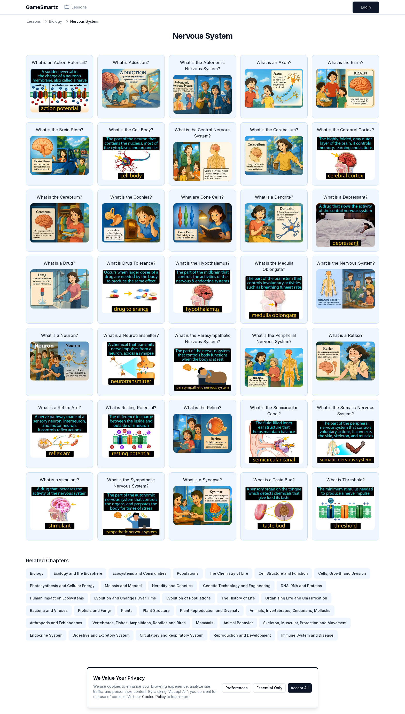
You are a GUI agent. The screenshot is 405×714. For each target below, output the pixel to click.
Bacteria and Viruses (49, 610)
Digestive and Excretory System (101, 635)
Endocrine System (46, 635)
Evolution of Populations (188, 598)
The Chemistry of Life (228, 573)
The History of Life (238, 598)
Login (366, 7)
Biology (55, 21)
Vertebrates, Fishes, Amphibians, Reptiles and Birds (139, 623)
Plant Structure (156, 610)
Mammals (204, 623)
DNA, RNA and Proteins (301, 585)
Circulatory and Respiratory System (171, 635)
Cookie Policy (154, 696)
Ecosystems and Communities (140, 573)
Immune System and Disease (307, 635)
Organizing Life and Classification (296, 598)
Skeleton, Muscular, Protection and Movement (305, 623)
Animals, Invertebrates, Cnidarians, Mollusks (290, 610)
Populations (188, 573)
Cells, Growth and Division (342, 573)
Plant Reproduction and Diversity (209, 610)
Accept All (300, 688)
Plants (127, 610)
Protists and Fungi (94, 610)
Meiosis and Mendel (123, 585)
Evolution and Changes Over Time (125, 598)
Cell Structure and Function (283, 573)
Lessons (75, 7)
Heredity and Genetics (172, 585)
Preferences (236, 688)
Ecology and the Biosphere (78, 573)
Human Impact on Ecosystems (57, 598)
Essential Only (269, 688)
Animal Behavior (238, 623)
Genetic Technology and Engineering (236, 585)
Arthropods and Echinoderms (56, 623)
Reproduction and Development (242, 635)
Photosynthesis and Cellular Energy (62, 585)
